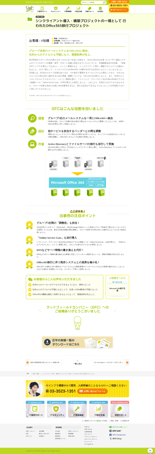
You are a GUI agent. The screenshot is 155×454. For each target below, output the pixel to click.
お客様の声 (125, 421)
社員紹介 (41, 436)
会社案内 (100, 9)
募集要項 (57, 433)
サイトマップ (88, 441)
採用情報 (59, 427)
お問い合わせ (88, 429)
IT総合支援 (78, 9)
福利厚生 (57, 436)
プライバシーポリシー (90, 436)
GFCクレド (29, 436)
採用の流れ (71, 436)
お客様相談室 (88, 431)
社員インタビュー (73, 431)
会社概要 (41, 431)
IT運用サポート (42, 9)
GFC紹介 (57, 431)
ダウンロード (88, 434)
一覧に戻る (77, 364)
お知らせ (87, 426)
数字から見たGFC (44, 433)
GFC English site (88, 444)
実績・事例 (114, 421)
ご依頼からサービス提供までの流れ (95, 421)
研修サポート (89, 9)
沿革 (27, 433)
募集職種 (70, 433)
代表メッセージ (30, 431)
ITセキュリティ (56, 9)
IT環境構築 (67, 9)
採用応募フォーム (60, 438)
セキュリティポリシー (90, 439)
